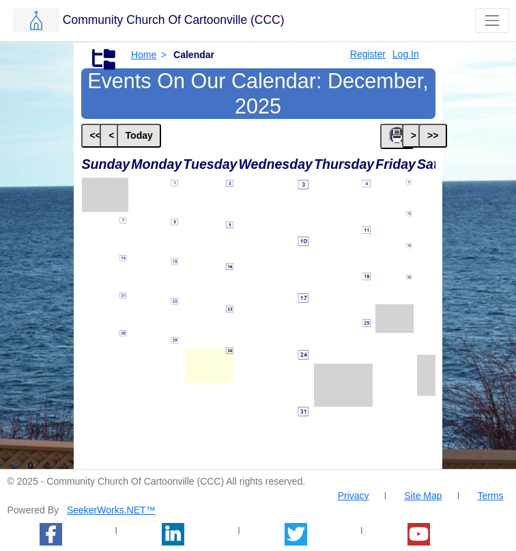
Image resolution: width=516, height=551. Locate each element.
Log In (405, 54)
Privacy (353, 495)
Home (143, 54)
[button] (224, 20)
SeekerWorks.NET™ (111, 510)
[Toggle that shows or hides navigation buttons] (491, 20)
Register (368, 54)
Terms (490, 495)
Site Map (423, 495)
